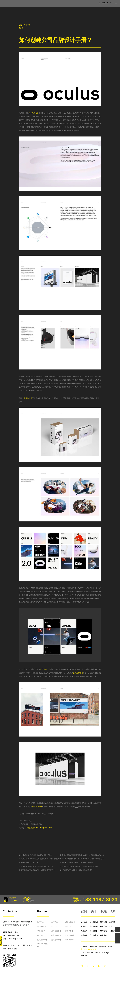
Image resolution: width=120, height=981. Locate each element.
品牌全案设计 (56, 931)
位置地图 (112, 922)
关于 (94, 911)
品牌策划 (84, 922)
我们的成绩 (94, 926)
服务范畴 (103, 926)
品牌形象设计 (70, 922)
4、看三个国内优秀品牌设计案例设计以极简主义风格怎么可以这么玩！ (82, 859)
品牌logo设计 (42, 926)
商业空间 (84, 931)
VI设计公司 (41, 931)
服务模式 (103, 922)
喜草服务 (84, 935)
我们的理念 (94, 922)
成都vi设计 (69, 931)
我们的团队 (94, 931)
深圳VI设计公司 (42, 945)
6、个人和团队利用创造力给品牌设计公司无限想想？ (76, 862)
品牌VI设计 (41, 922)
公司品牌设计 (34, 113)
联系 (112, 911)
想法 (104, 911)
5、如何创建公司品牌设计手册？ (29, 862)
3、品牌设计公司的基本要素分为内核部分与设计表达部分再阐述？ (40, 859)
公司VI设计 (55, 922)
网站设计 (40, 935)
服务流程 (103, 935)
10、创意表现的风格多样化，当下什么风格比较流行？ (77, 870)
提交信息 (1, 941)
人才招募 (112, 931)
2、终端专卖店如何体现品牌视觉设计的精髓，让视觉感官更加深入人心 (82, 855)
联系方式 (112, 926)
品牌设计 (84, 926)
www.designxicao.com (44, 828)
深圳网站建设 (56, 935)
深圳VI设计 (69, 926)
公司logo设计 (70, 935)
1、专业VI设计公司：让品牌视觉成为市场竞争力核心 (35, 855)
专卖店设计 (69, 940)
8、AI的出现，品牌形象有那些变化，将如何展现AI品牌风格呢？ (80, 866)
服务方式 (103, 931)
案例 (84, 911)
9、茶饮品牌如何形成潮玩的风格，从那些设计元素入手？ (37, 870)
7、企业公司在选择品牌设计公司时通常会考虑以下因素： (37, 866)
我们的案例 (94, 935)
